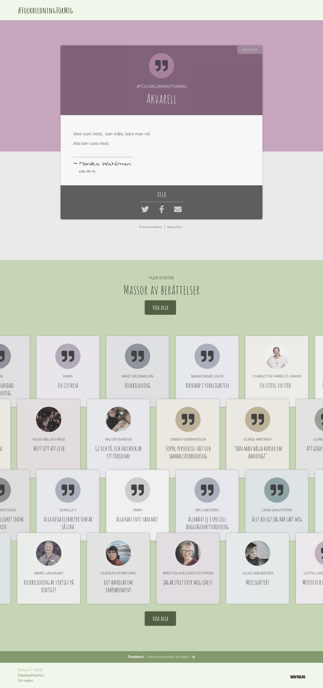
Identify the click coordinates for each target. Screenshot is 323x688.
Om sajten (25, 680)
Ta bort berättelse (150, 227)
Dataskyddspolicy (31, 675)
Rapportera (174, 227)
